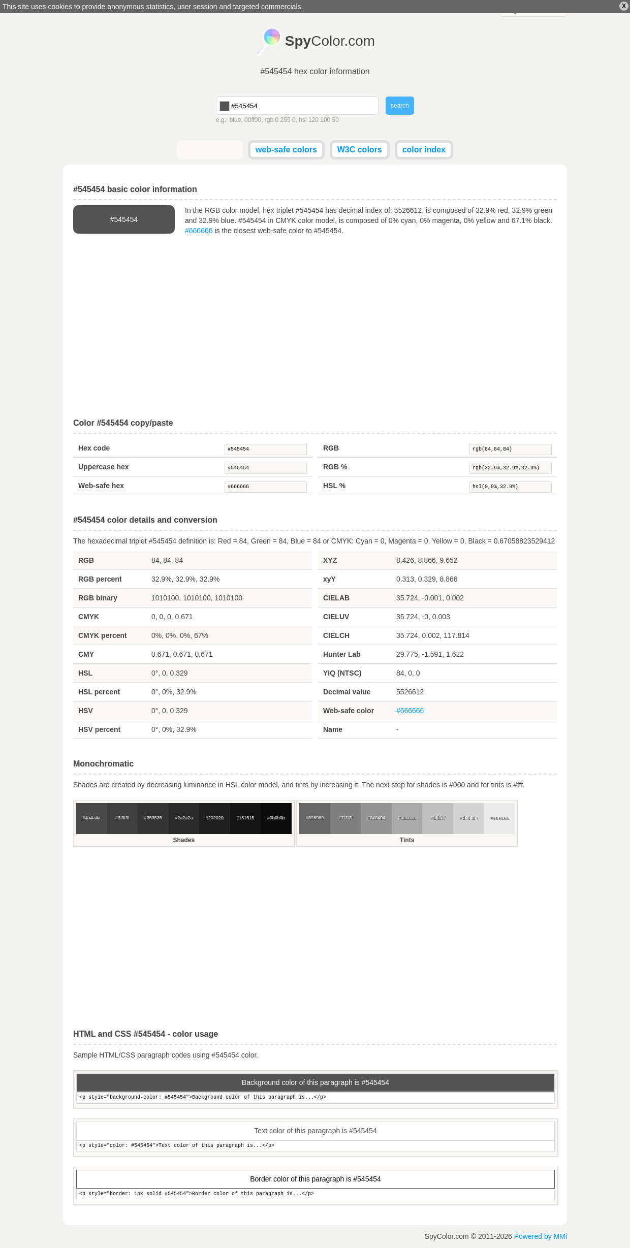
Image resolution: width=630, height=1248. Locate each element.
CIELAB (336, 598)
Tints (407, 840)
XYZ (330, 560)
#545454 (266, 449)
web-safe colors (286, 149)
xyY (329, 579)
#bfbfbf (438, 817)
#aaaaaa (407, 817)
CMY (86, 654)
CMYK (88, 617)
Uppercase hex (103, 467)
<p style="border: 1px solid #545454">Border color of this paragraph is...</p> (315, 1194)
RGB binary (97, 598)
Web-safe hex (101, 486)
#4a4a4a (92, 817)
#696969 (315, 817)
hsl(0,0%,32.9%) (510, 487)
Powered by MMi (540, 1236)
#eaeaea (499, 817)
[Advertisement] (315, 327)
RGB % (335, 467)
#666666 (199, 231)
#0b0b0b (276, 817)
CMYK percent (102, 635)
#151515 (245, 817)
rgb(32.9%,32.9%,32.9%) (510, 468)
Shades (184, 840)
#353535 (153, 817)
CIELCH (336, 635)
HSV (85, 711)
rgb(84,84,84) (510, 449)
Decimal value (346, 692)
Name (332, 729)
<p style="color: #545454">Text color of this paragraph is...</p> (315, 1146)
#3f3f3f (122, 817)
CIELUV (336, 617)
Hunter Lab (342, 654)
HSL (85, 673)
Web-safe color (348, 711)
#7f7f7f (345, 817)
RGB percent (100, 579)
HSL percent (99, 692)
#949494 (376, 817)
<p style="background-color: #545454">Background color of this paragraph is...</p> (315, 1098)
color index (424, 149)
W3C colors (359, 149)
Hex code (94, 448)
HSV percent (99, 729)
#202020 (215, 817)
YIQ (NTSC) (342, 673)
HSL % (334, 486)
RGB (331, 448)
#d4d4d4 (469, 817)
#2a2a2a (184, 817)
